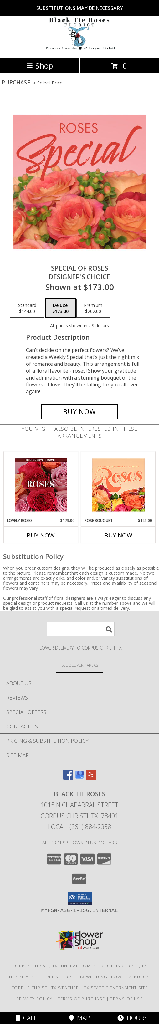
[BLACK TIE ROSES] (79, 49)
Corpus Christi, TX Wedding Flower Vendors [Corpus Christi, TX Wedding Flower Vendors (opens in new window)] (94, 977)
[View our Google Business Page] (79, 777)
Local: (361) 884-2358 (79, 827)
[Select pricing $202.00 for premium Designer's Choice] (93, 308)
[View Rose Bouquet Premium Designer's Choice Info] (118, 485)
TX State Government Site (116, 988)
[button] (80, 898)
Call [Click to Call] (26, 1018)
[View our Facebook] (68, 777)
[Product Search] (81, 629)
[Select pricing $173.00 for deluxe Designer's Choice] (60, 308)
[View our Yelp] (91, 777)
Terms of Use (126, 998)
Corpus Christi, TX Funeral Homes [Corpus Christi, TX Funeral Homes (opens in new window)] (54, 966)
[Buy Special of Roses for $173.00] (79, 411)
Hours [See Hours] (132, 1018)
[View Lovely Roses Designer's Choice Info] (41, 485)
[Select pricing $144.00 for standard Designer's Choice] (27, 308)
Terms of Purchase (81, 998)
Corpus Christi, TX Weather (45, 988)
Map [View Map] (79, 1018)
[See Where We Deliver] (79, 665)
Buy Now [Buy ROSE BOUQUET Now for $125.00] (118, 535)
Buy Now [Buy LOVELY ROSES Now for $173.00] (41, 535)
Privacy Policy (34, 998)
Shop (40, 65)
